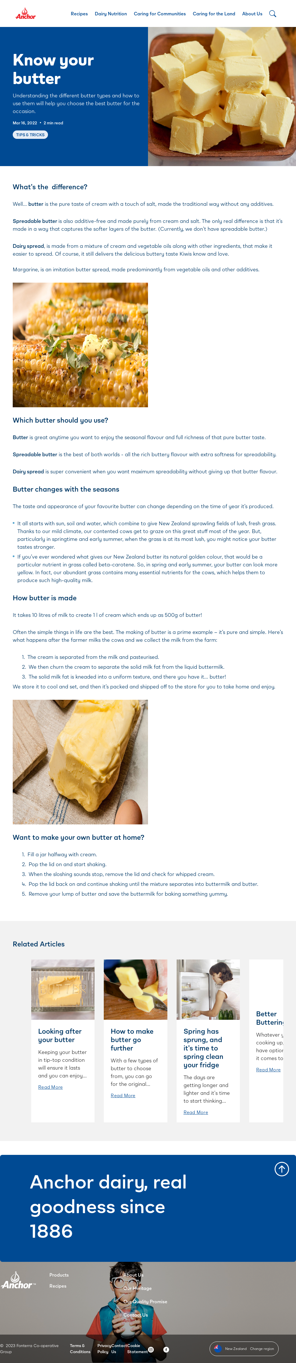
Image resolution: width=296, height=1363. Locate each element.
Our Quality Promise (145, 1301)
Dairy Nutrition (111, 13)
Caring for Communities (160, 13)
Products (59, 1274)
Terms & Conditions (80, 1348)
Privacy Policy (104, 1348)
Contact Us (135, 1314)
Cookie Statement (137, 1348)
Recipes (79, 13)
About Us (252, 13)
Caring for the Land (214, 13)
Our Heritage (137, 1288)
